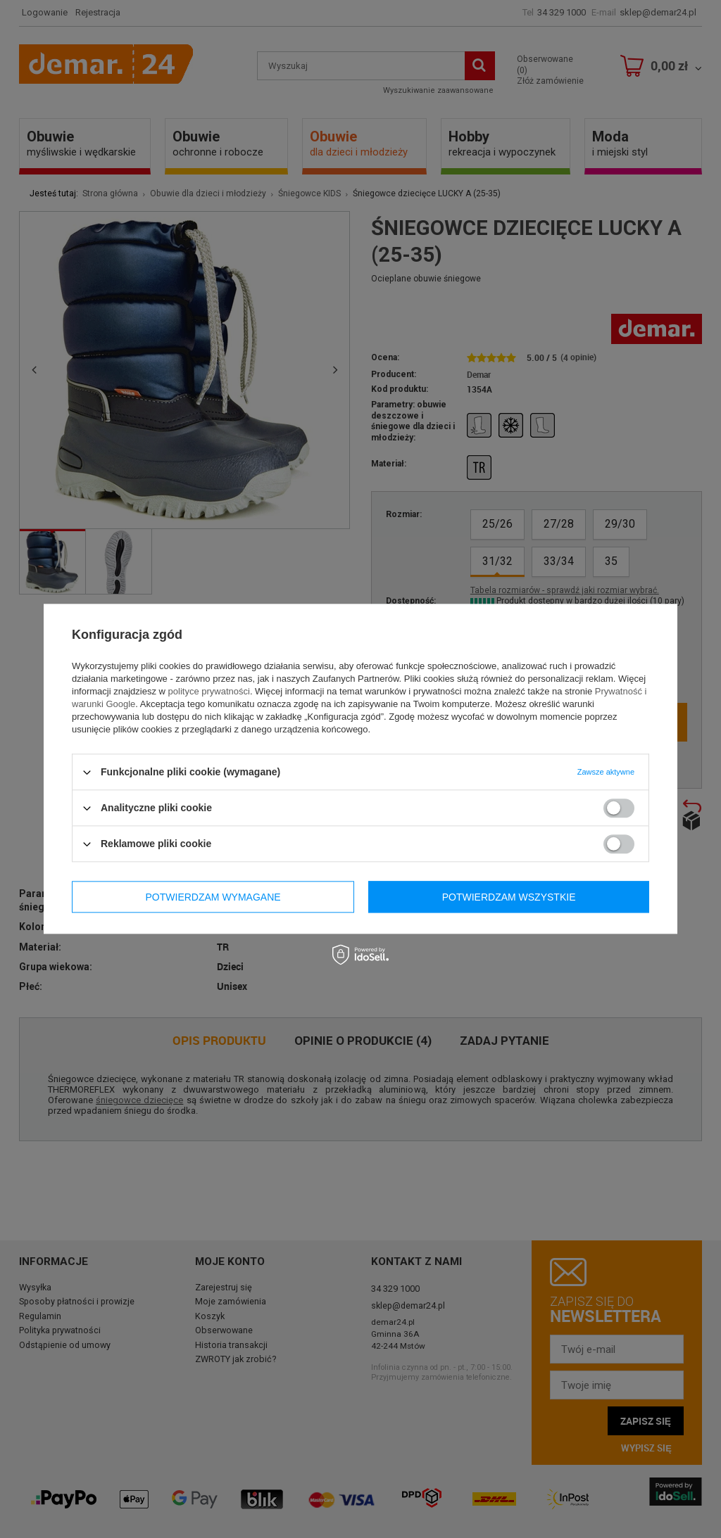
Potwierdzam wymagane (213, 897)
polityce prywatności (209, 691)
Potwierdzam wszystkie (509, 897)
